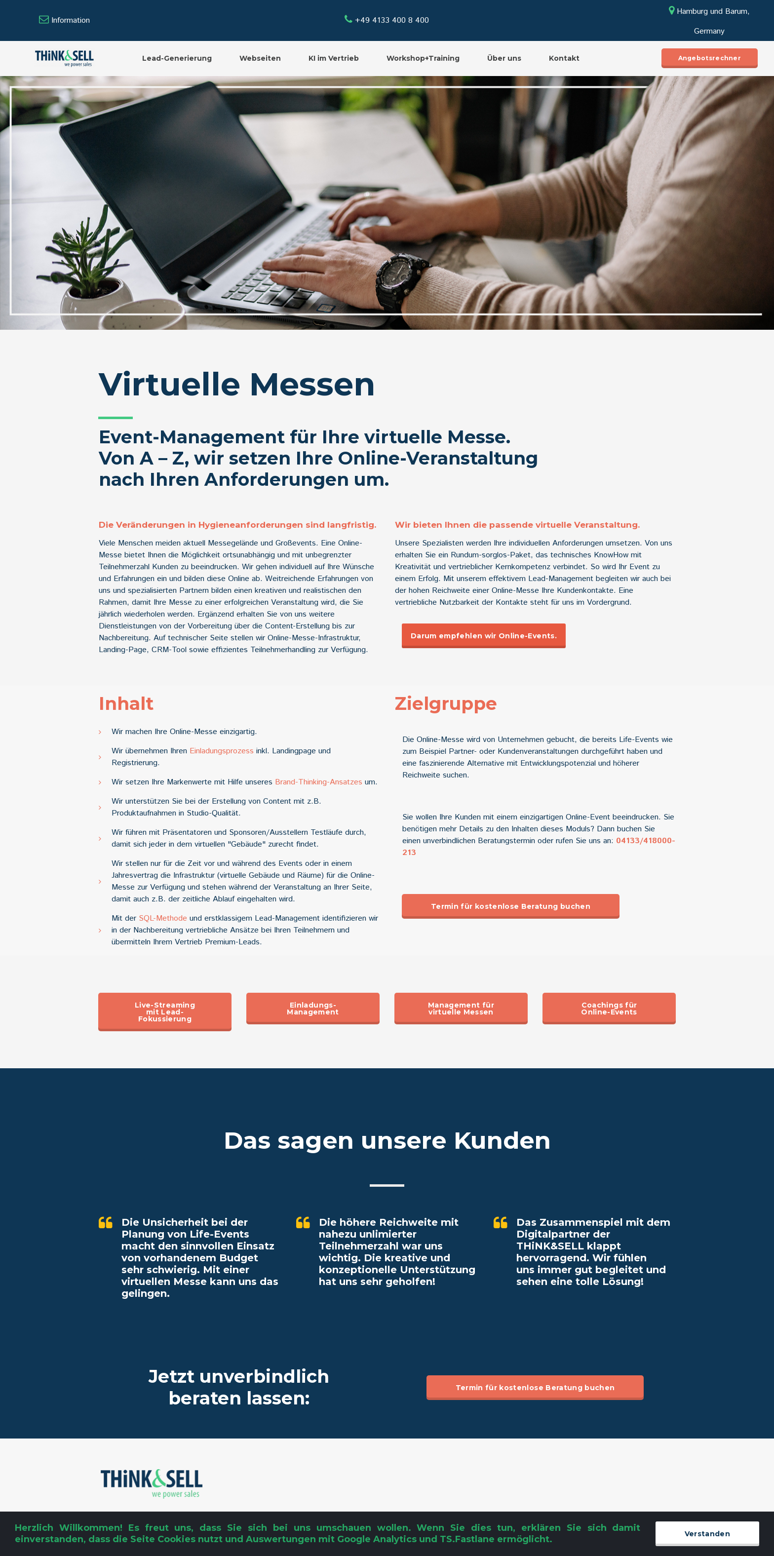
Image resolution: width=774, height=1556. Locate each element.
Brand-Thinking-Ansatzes (318, 782)
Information (70, 20)
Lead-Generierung (177, 58)
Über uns (504, 58)
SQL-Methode (163, 918)
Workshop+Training (423, 58)
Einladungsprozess (223, 751)
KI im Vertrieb (334, 58)
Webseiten (260, 58)
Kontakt (564, 58)
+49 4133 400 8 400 (387, 20)
